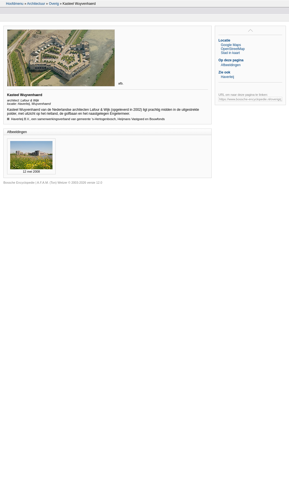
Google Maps (231, 45)
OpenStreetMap (233, 49)
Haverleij (227, 77)
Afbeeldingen (230, 65)
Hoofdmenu (14, 4)
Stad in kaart (230, 53)
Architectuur (36, 4)
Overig (54, 4)
